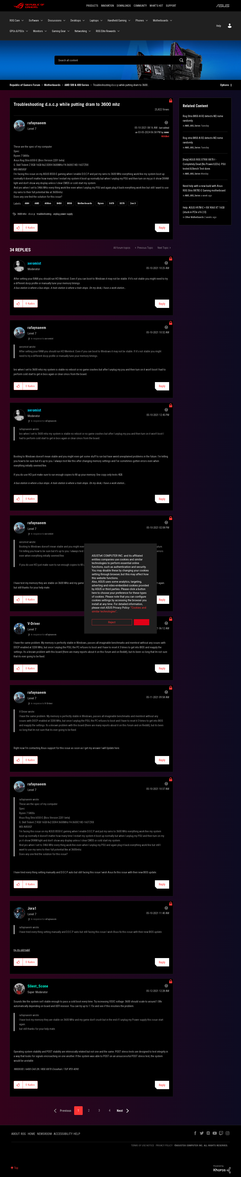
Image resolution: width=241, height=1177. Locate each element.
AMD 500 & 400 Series (76, 85)
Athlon (48, 203)
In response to (42, 338)
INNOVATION (107, 5)
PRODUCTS (92, 5)
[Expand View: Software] (42, 20)
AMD (37, 203)
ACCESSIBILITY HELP (67, 1134)
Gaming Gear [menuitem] (59, 31)
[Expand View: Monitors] (46, 31)
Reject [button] (99, 609)
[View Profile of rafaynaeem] (36, 123)
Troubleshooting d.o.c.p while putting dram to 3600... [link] (121, 85)
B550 (69, 203)
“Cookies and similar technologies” (95, 598)
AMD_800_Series (192, 125)
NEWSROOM (44, 1134)
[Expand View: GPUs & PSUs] (27, 31)
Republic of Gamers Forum (25, 85)
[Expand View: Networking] (90, 31)
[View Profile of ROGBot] (165, 136)
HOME (31, 1134)
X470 (111, 203)
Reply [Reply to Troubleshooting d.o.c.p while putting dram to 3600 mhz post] (162, 228)
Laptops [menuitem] (94, 20)
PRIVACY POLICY (164, 1145)
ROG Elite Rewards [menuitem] (106, 31)
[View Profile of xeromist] (34, 263)
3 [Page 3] (99, 1110)
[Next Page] (124, 1111)
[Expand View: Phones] (147, 20)
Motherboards (52, 85)
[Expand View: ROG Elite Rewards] (118, 31)
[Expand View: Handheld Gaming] (129, 20)
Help (218, 25)
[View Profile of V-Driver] (33, 623)
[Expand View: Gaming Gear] (68, 31)
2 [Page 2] (88, 1110)
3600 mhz (22, 214)
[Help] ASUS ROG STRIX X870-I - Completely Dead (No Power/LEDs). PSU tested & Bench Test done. (204, 164)
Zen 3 (133, 203)
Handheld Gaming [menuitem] (117, 20)
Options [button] (224, 85)
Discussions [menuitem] (54, 20)
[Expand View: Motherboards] (171, 20)
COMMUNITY (140, 5)
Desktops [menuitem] (76, 20)
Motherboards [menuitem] (160, 20)
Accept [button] (141, 609)
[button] (18, 227)
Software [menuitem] (34, 20)
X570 (122, 203)
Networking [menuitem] (81, 31)
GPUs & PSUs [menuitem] (17, 31)
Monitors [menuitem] (38, 31)
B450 (59, 203)
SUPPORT (171, 5)
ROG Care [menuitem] (15, 20)
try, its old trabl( (22, 950)
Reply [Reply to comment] (162, 304)
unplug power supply (63, 214)
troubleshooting (44, 214)
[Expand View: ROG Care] (22, 20)
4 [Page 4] (109, 1110)
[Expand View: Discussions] (64, 20)
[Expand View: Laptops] (101, 20)
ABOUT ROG (18, 1134)
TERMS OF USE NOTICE (142, 1145)
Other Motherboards (194, 217)
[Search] (120, 60)
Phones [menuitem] (140, 20)
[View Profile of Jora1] (31, 908)
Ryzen (101, 203)
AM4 (27, 203)
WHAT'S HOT (156, 5)
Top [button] (16, 1167)
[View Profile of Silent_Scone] (37, 986)
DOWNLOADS (124, 5)
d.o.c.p (31, 214)
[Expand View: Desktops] (84, 20)
